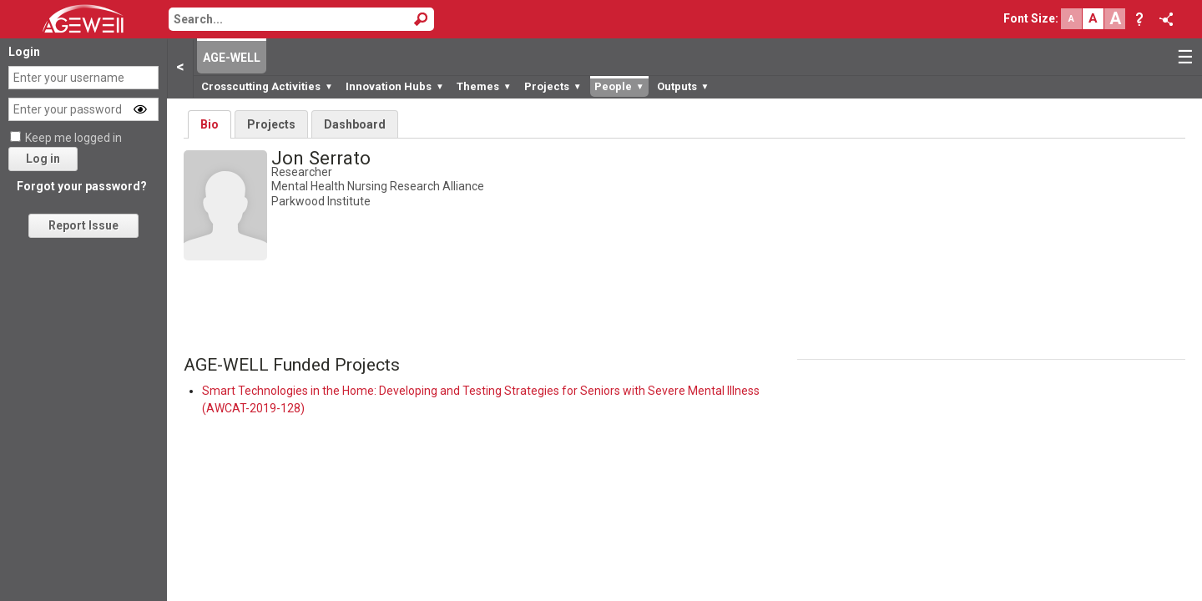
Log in (43, 158)
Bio (209, 124)
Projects (553, 86)
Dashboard (355, 124)
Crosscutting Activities (267, 86)
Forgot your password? (82, 186)
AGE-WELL (231, 57)
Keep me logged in (73, 137)
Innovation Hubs (395, 86)
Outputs (683, 86)
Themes (484, 86)
